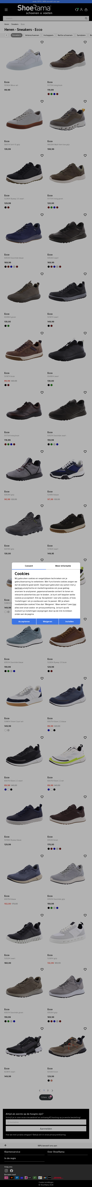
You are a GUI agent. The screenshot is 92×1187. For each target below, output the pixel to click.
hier (74, 604)
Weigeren (47, 621)
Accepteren (24, 621)
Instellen (69, 621)
